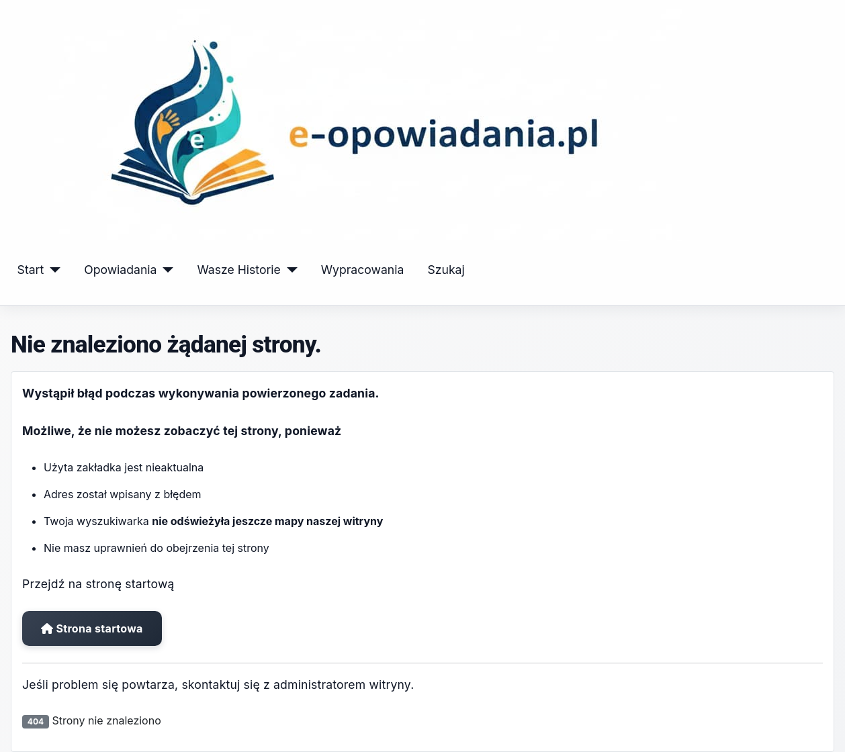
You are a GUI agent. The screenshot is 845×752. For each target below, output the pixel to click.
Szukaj (446, 270)
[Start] (52, 270)
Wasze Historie (238, 270)
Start (30, 270)
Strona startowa (92, 628)
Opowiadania (120, 270)
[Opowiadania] (165, 270)
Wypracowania (362, 270)
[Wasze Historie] (289, 270)
